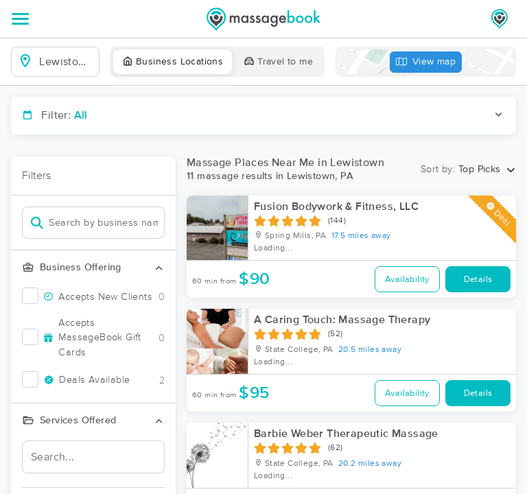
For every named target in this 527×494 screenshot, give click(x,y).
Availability (407, 279)
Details (478, 279)
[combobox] (66, 62)
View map (426, 62)
